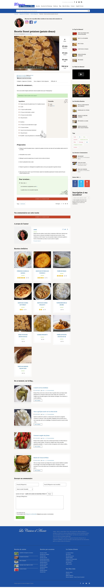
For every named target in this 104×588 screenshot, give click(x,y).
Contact (73, 6)
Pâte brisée (80, 59)
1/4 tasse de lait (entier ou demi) (27, 112)
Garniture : (22, 121)
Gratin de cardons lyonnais (82, 116)
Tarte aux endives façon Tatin (23, 367)
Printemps (81, 142)
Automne (75, 139)
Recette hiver (42, 572)
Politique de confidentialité (31, 514)
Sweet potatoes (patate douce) (23, 335)
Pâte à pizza (80, 43)
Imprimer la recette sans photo (24, 76)
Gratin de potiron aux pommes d (42, 272)
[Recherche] (88, 11)
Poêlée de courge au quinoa (23, 272)
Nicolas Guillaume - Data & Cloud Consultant (75, 577)
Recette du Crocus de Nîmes (41, 457)
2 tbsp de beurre (23, 117)
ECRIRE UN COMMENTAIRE (42, 198)
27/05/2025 (37, 438)
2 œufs (21, 106)
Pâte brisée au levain (83, 120)
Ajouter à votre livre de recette (24, 78)
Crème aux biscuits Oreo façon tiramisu (83, 127)
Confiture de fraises (83, 49)
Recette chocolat (43, 557)
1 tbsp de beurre (23, 133)
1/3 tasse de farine (24, 127)
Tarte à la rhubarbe (83, 38)
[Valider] (88, 197)
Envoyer (20, 517)
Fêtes (75, 142)
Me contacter (68, 562)
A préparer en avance (78, 144)
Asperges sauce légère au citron (26, 564)
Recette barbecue (43, 562)
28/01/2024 (37, 460)
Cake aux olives (82, 162)
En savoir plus (37, 241)
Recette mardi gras (44, 564)
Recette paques (43, 565)
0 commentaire (28, 34)
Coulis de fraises (23, 568)
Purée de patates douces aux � (62, 335)
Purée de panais (61, 271)
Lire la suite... (38, 400)
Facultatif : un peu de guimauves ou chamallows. (30, 135)
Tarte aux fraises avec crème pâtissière (83, 33)
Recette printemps (44, 567)
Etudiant (75, 147)
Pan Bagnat (81, 156)
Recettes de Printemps (46, 6)
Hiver (84, 137)
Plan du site (68, 554)
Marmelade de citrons (83, 110)
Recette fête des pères (44, 559)
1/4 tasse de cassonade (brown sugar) (28, 124)
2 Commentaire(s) (50, 414)
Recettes (38, 6)
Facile (75, 137)
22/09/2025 (37, 390)
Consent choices (69, 560)
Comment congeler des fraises (41, 435)
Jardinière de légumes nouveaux (26, 552)
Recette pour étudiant (44, 554)
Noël (87, 142)
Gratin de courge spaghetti (42, 303)
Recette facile (43, 556)
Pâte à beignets (23, 560)
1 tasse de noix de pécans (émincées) (28, 130)
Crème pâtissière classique (82, 55)
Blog (60, 6)
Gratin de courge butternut (23, 303)
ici (36, 186)
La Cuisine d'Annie (69, 552)
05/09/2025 (37, 414)
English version (79, 6)
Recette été (42, 568)
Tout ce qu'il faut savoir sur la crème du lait (45, 411)
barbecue (55, 6)
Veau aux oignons (82, 169)
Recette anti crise (84, 139)
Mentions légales (69, 557)
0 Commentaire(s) (50, 390)
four (54, 105)
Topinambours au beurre (62, 303)
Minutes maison (69, 572)
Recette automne (43, 570)
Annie (35, 229)
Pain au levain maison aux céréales (83, 105)
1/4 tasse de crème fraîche (26, 115)
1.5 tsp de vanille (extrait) (25, 109)
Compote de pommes (24, 556)
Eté (79, 137)
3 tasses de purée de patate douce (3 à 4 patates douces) (32, 104)
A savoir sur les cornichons (41, 387)
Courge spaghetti (42, 334)
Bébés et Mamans (69, 575)
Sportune (68, 573)
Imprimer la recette (21, 75)
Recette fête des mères (44, 560)
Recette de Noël (43, 552)
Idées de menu (66, 6)
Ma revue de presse (70, 556)
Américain (22, 203)
